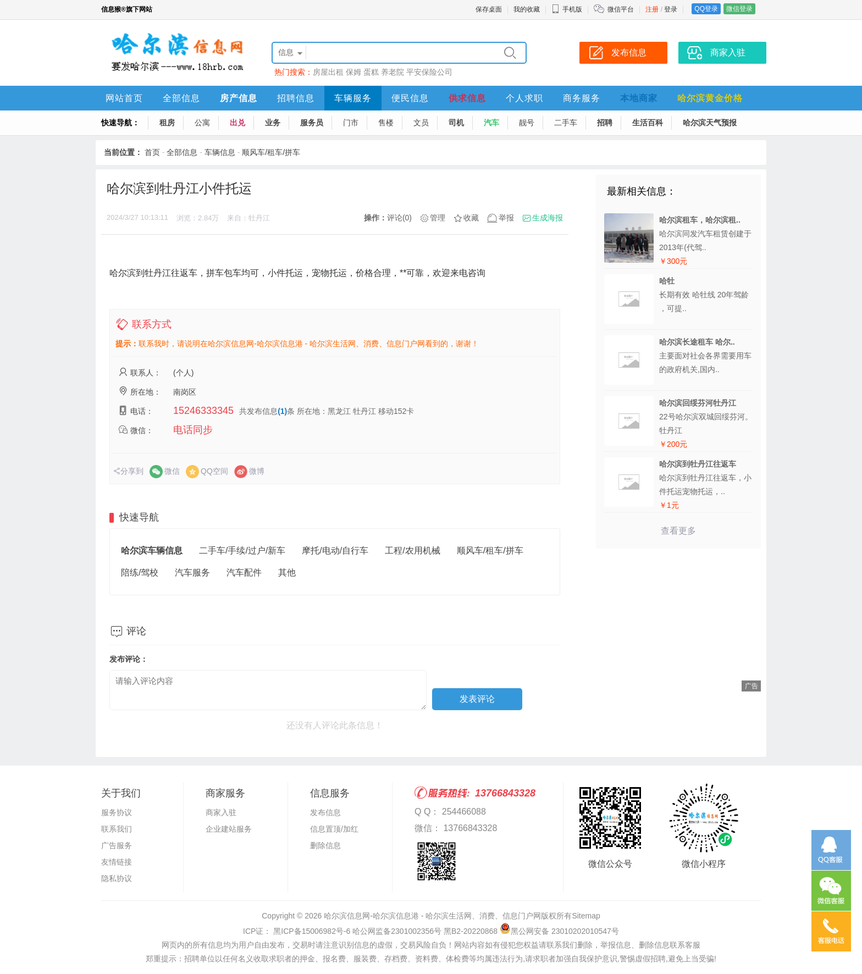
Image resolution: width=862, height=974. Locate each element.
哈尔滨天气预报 (710, 122)
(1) (282, 411)
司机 (456, 122)
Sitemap (586, 915)
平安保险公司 (429, 72)
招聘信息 (295, 98)
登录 (670, 9)
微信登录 (739, 9)
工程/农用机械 (412, 550)
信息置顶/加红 (334, 828)
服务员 (311, 122)
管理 (437, 217)
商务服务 (581, 98)
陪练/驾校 (139, 572)
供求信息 (467, 98)
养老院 (392, 72)
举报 (506, 217)
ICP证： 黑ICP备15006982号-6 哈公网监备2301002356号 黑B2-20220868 (370, 931)
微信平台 (620, 9)
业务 (272, 122)
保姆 (353, 72)
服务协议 (116, 812)
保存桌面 (489, 9)
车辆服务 (353, 98)
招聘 (604, 122)
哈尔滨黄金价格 (710, 98)
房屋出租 (328, 72)
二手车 (565, 122)
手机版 (566, 9)
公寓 (202, 122)
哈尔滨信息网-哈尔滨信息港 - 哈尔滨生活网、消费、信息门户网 (432, 915)
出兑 (237, 122)
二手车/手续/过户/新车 (242, 550)
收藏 (471, 217)
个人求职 (524, 98)
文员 (421, 122)
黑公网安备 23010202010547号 (559, 931)
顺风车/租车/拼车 (271, 152)
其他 (287, 572)
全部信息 (181, 98)
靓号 (526, 122)
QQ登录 (706, 9)
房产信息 (238, 98)
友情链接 (116, 861)
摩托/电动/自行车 (335, 550)
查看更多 (678, 530)
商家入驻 (221, 812)
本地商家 (638, 98)
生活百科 (647, 122)
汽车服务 (192, 572)
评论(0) (399, 217)
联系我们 (116, 828)
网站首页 (124, 98)
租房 (167, 122)
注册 (652, 9)
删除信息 (325, 845)
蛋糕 (371, 72)
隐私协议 (116, 878)
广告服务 (116, 845)
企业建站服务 (229, 828)
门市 (350, 122)
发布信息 (325, 812)
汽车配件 (244, 572)
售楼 (386, 122)
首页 (152, 152)
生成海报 (547, 217)
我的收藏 (526, 9)
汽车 (491, 122)
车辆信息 (220, 152)
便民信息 (410, 98)
